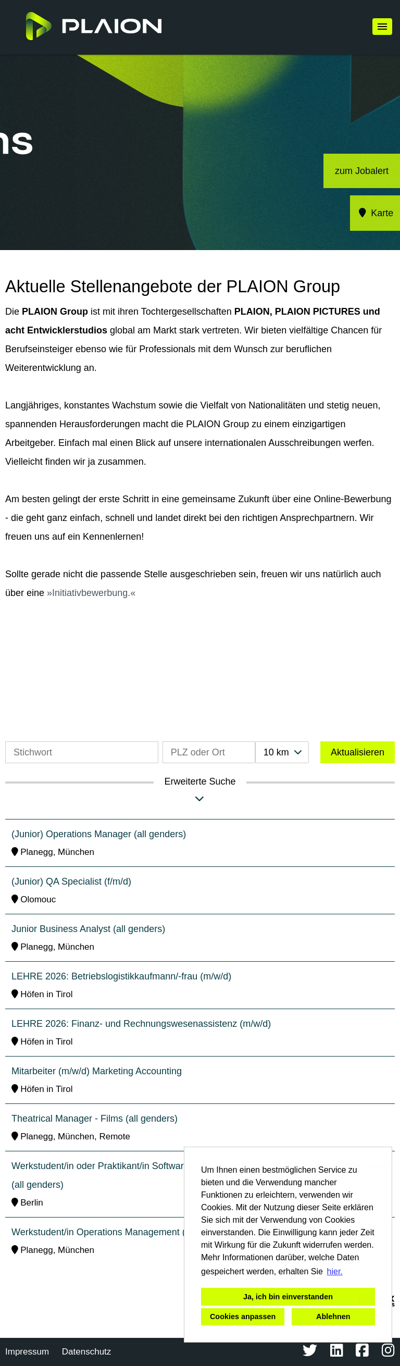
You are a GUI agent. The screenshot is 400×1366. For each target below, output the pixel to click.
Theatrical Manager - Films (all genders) (94, 1118)
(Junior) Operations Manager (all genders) (98, 834)
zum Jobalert (362, 171)
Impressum (27, 1352)
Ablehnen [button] (333, 1316)
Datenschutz (86, 1352)
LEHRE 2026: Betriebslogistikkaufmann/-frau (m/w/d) (121, 976)
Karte (375, 213)
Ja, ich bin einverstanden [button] (288, 1297)
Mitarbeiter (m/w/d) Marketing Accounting (96, 1071)
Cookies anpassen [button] (243, 1316)
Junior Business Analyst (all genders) (88, 929)
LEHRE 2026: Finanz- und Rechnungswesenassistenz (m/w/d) (141, 1024)
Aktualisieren (357, 752)
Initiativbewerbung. (91, 593)
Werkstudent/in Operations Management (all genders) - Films (138, 1232)
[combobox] (282, 752)
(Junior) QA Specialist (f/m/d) (71, 881)
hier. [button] (335, 1271)
